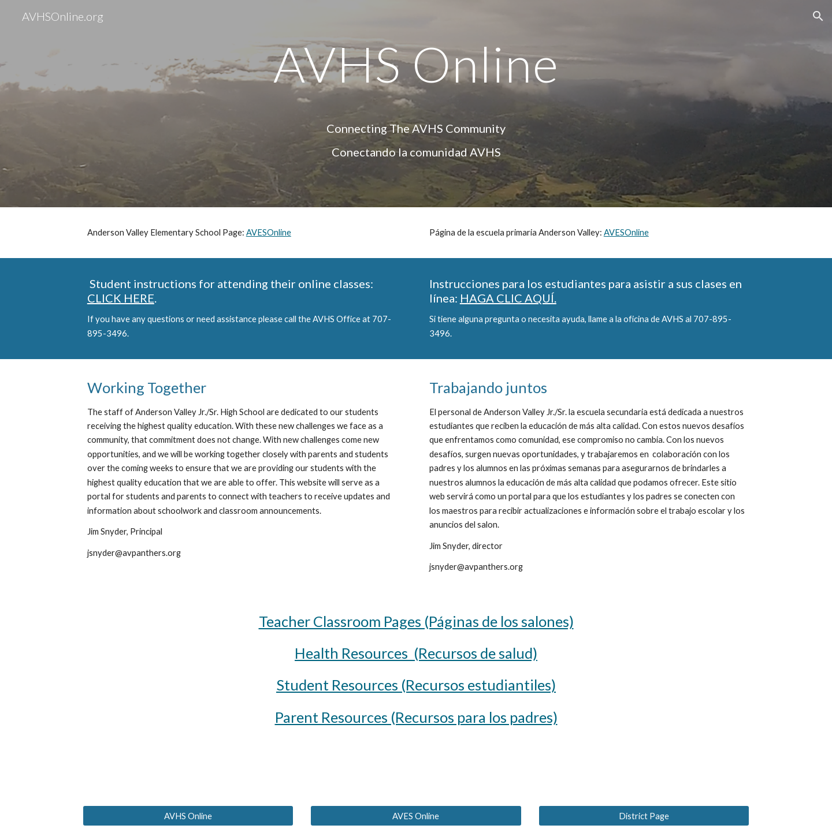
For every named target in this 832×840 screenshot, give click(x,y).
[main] (416, 104)
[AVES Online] (416, 815)
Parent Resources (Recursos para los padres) (416, 717)
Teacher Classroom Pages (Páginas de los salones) (416, 621)
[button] (818, 16)
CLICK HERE (120, 298)
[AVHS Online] (188, 815)
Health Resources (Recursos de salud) (416, 653)
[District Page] (644, 815)
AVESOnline (268, 232)
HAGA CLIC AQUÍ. (508, 298)
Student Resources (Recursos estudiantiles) (416, 684)
